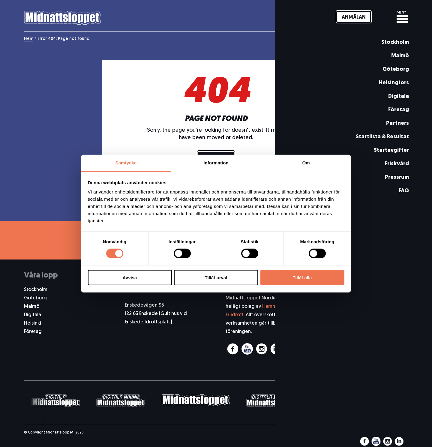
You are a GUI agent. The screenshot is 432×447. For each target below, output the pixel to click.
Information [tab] (216, 162)
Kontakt (399, 300)
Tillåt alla (302, 277)
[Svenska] (383, 16)
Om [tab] (306, 162)
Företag (33, 331)
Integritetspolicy (389, 351)
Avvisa (130, 277)
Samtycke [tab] (126, 162)
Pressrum (398, 309)
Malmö (31, 306)
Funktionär (396, 325)
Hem (28, 39)
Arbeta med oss (390, 334)
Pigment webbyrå (391, 432)
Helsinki (32, 323)
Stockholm (35, 289)
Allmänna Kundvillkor (385, 342)
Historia (399, 317)
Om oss (400, 292)
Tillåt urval (216, 277)
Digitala (32, 315)
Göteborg (35, 298)
